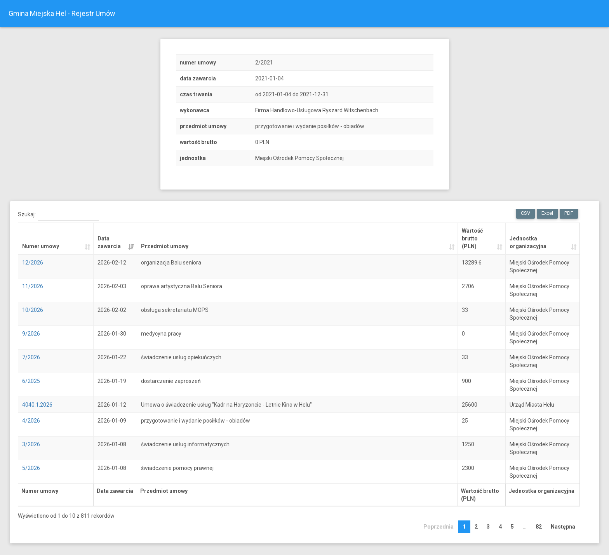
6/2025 (31, 381)
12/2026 (32, 262)
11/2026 (32, 286)
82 (539, 527)
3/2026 (31, 444)
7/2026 (31, 357)
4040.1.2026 (37, 405)
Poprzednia (438, 527)
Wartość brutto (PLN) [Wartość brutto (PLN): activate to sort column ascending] (471, 238)
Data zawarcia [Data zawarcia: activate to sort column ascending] (108, 242)
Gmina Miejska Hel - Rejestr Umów (62, 13)
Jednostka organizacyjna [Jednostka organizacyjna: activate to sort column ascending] (527, 242)
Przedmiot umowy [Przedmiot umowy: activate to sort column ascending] (164, 246)
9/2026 (31, 334)
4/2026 (31, 421)
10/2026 (32, 310)
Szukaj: (58, 215)
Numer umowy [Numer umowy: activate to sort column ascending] (40, 246)
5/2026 (31, 468)
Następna (563, 527)
